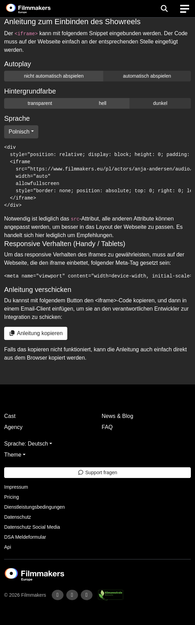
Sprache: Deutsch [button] (26, 444)
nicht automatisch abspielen (54, 76)
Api (7, 547)
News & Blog (118, 416)
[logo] (37, 8)
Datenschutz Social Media (32, 527)
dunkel (160, 103)
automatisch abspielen (147, 76)
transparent (40, 103)
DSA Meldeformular (25, 537)
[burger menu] (184, 8)
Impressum (16, 487)
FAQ (107, 427)
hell (102, 103)
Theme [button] (12, 455)
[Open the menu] (164, 8)
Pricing (11, 497)
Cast (10, 416)
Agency (13, 427)
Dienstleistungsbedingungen (34, 507)
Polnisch (19, 132)
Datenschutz (17, 517)
